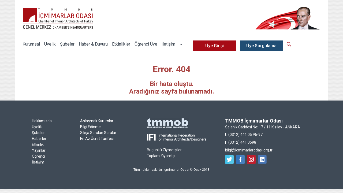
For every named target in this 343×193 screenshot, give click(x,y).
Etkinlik (38, 144)
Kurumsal (31, 44)
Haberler (39, 138)
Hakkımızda (42, 121)
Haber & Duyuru (93, 44)
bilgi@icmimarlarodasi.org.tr (249, 150)
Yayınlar (39, 150)
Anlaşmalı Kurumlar (96, 121)
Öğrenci (38, 156)
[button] (180, 44)
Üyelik (50, 44)
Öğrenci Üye (146, 44)
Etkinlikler (121, 44)
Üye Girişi (214, 45)
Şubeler (67, 44)
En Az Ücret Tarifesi (97, 138)
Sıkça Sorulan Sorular (98, 133)
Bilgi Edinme (90, 127)
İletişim (168, 44)
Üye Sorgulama (261, 45)
